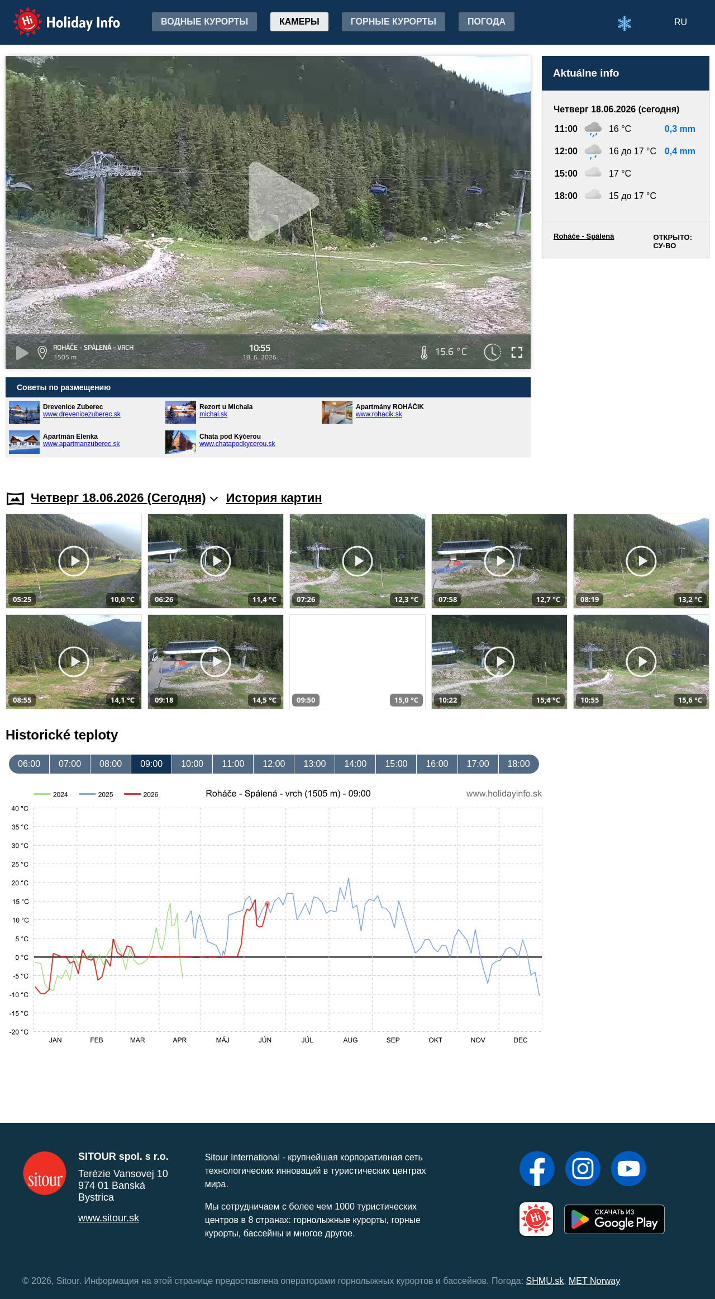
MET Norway (594, 1281)
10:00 (192, 764)
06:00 (29, 764)
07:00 (70, 764)
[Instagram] (582, 1170)
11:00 (233, 764)
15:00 (396, 764)
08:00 (110, 764)
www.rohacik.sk (379, 414)
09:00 (151, 764)
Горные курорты (393, 21)
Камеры (299, 21)
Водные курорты (204, 21)
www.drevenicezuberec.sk (82, 414)
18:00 (519, 764)
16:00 (437, 764)
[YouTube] (628, 1170)
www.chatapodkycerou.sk (237, 444)
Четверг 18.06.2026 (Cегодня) (124, 498)
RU (680, 22)
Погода (487, 21)
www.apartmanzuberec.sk (81, 444)
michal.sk (213, 414)
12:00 (274, 764)
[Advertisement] (625, 363)
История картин (274, 498)
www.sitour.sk (108, 1218)
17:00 (478, 764)
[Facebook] (537, 1170)
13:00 (314, 764)
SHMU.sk (545, 1281)
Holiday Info (56, 14)
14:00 (355, 764)
